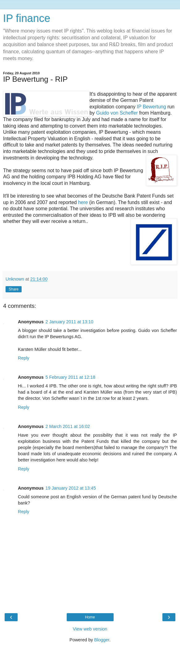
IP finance (26, 18)
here (83, 202)
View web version (90, 628)
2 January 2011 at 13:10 (69, 321)
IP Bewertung (151, 106)
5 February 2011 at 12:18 (70, 377)
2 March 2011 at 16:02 (67, 426)
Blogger (101, 639)
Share (14, 289)
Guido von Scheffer (117, 113)
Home (90, 617)
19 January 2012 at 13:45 (70, 488)
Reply (23, 358)
